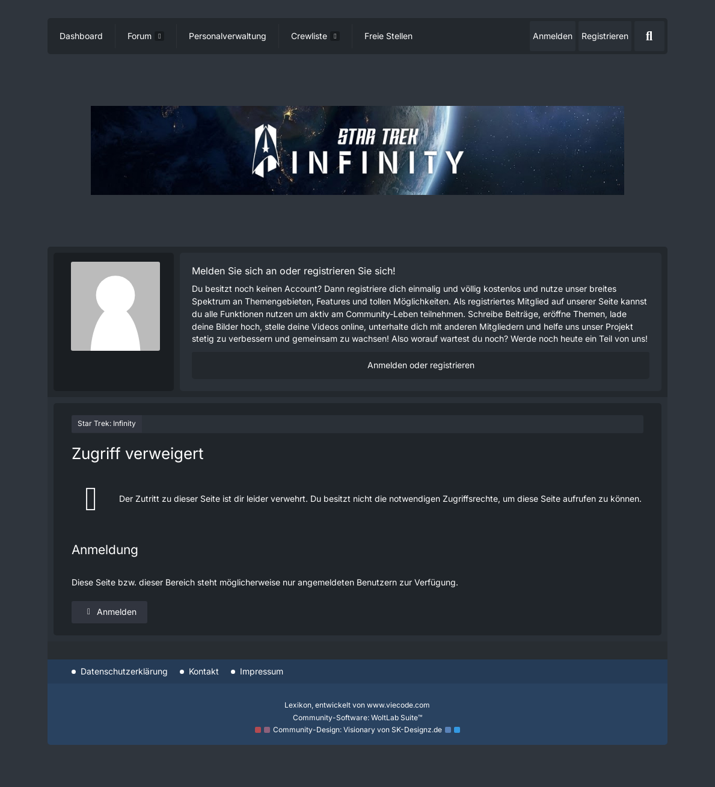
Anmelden (552, 36)
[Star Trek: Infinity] (357, 150)
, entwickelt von (357, 704)
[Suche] (649, 36)
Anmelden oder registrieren (420, 365)
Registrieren (605, 36)
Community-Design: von (357, 729)
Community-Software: (357, 717)
